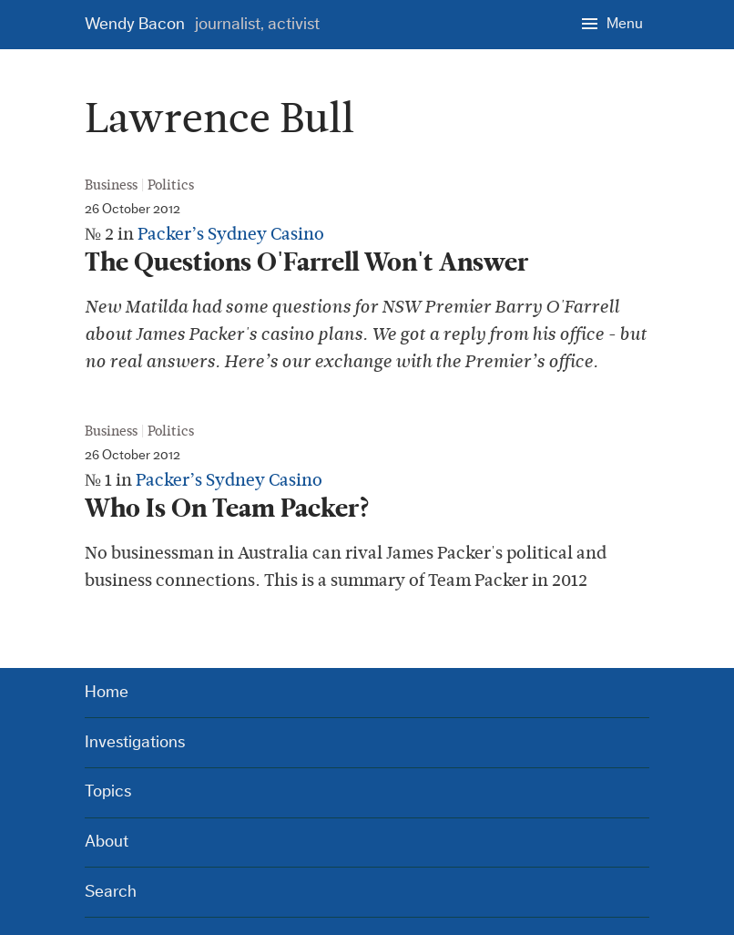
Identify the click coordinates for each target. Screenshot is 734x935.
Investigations (135, 742)
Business (111, 185)
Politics (171, 185)
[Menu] (612, 23)
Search (111, 891)
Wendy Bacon (202, 24)
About (106, 841)
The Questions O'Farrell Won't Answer (306, 262)
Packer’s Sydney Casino (231, 233)
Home (106, 692)
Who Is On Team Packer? (228, 508)
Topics (108, 791)
